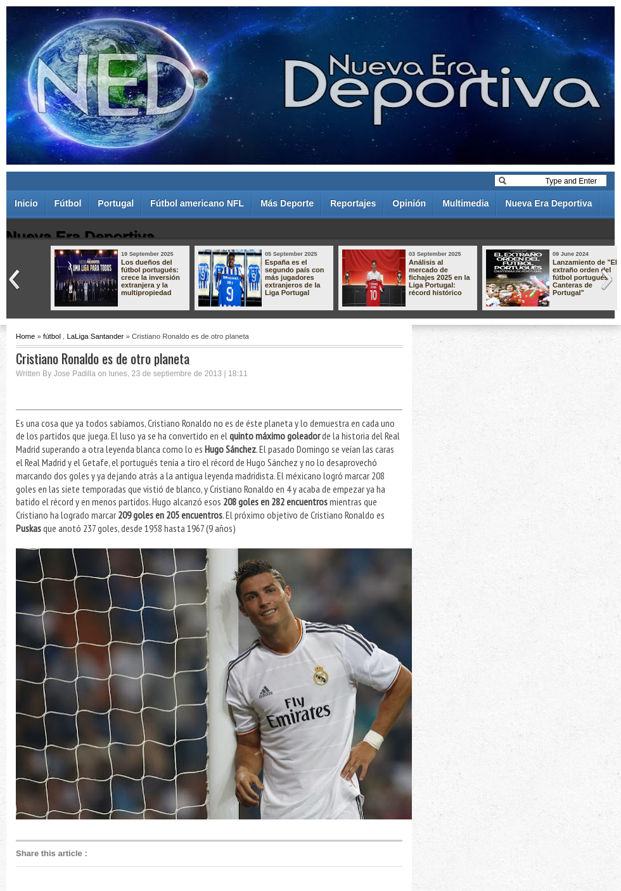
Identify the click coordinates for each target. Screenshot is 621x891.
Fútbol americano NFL (197, 203)
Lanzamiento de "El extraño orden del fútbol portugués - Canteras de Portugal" (585, 277)
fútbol (52, 336)
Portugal (116, 203)
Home (25, 336)
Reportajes (353, 203)
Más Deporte (287, 203)
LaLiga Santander (95, 336)
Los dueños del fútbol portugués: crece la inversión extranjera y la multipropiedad (150, 277)
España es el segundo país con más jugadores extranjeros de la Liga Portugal (294, 277)
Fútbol (68, 203)
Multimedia (465, 203)
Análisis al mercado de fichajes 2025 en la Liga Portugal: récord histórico (439, 277)
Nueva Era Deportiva (548, 203)
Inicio (26, 203)
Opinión (409, 203)
